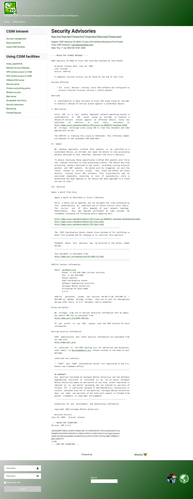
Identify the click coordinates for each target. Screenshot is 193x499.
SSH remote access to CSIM (19, 76)
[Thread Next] (91, 36)
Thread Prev (78, 36)
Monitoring (11, 108)
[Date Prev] (56, 36)
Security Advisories (15, 104)
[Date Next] (67, 36)
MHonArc (140, 454)
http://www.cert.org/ (65, 342)
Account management (16, 39)
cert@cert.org (69, 270)
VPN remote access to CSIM (19, 72)
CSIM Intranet (19, 22)
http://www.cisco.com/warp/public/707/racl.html (79, 222)
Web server (11, 96)
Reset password (13, 43)
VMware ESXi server (15, 80)
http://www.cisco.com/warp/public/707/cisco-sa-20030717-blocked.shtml (91, 125)
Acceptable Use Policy (16, 100)
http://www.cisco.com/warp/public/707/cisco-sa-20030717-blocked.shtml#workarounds (97, 219)
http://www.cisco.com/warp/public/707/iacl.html (79, 224)
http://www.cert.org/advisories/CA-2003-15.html (79, 257)
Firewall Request (13, 113)
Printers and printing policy (18, 88)
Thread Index (115, 36)
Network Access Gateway (17, 68)
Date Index (102, 36)
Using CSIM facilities (15, 47)
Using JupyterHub (14, 64)
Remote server (12, 84)
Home (7, 22)
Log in (22, 489)
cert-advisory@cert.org (82, 45)
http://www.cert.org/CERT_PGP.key (72, 318)
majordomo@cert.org (81, 350)
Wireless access (13, 92)
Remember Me (13, 482)
